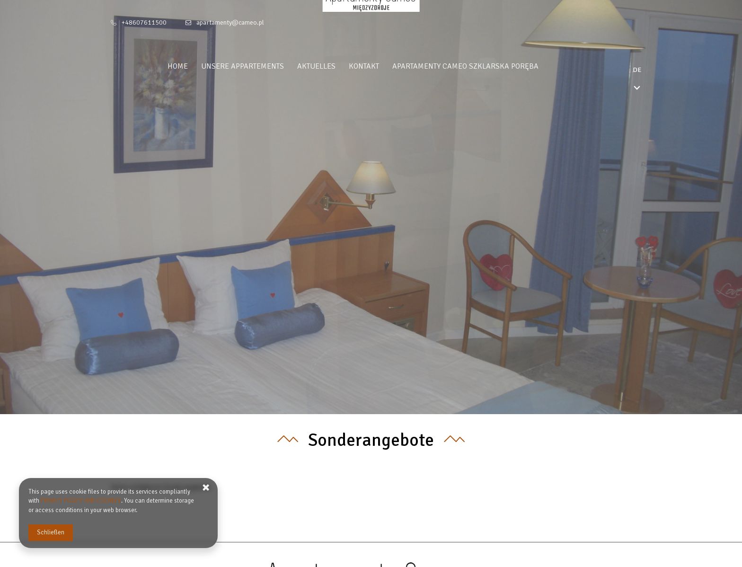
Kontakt (382, 66)
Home (196, 66)
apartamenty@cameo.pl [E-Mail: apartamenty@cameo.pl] (230, 22)
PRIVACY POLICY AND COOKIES (81, 501)
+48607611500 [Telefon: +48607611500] (144, 22)
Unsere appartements (260, 66)
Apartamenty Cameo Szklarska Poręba (483, 66)
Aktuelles (334, 66)
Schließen (50, 532)
